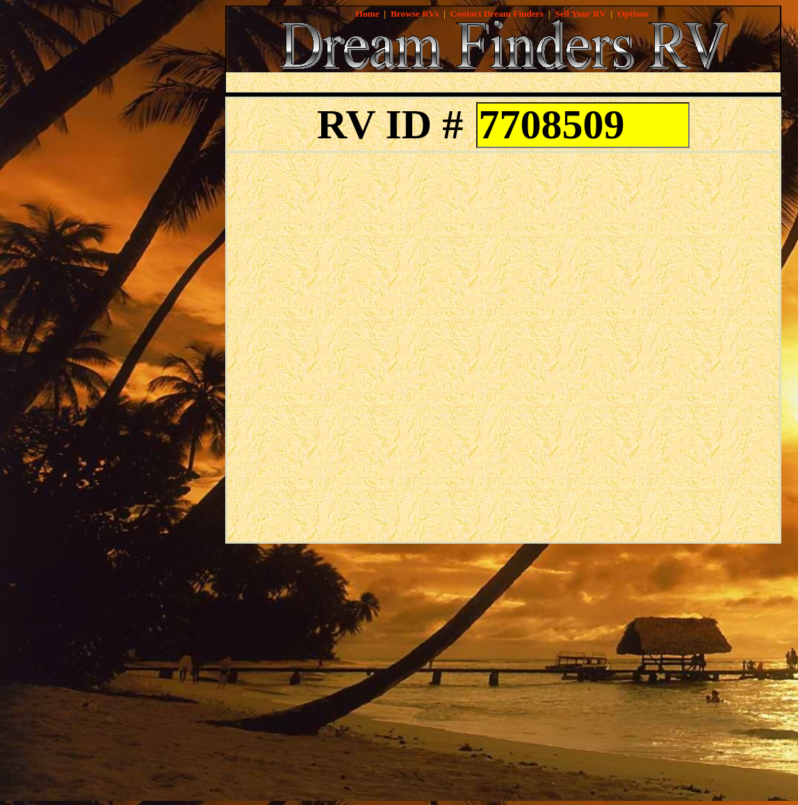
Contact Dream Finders (497, 13)
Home (368, 13)
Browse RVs (415, 13)
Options (633, 13)
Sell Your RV (580, 13)
